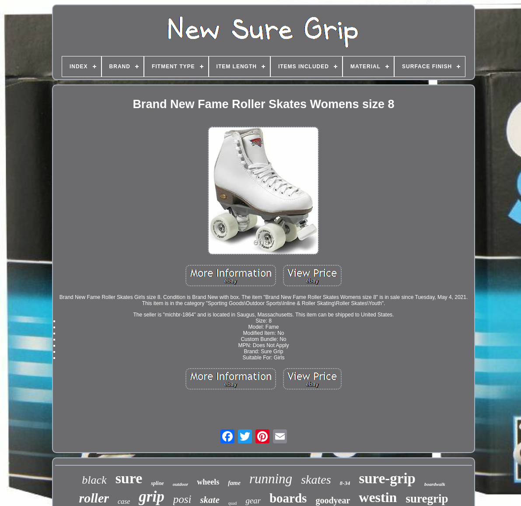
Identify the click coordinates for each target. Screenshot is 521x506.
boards (288, 498)
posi (182, 499)
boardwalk (434, 484)
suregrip (427, 498)
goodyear (332, 500)
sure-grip (387, 478)
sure (129, 478)
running (270, 478)
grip (151, 496)
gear (253, 500)
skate (209, 500)
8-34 (345, 483)
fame (234, 483)
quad (232, 503)
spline (157, 483)
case (124, 501)
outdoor (180, 484)
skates (316, 479)
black (94, 480)
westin (378, 497)
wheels (208, 482)
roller (94, 498)
